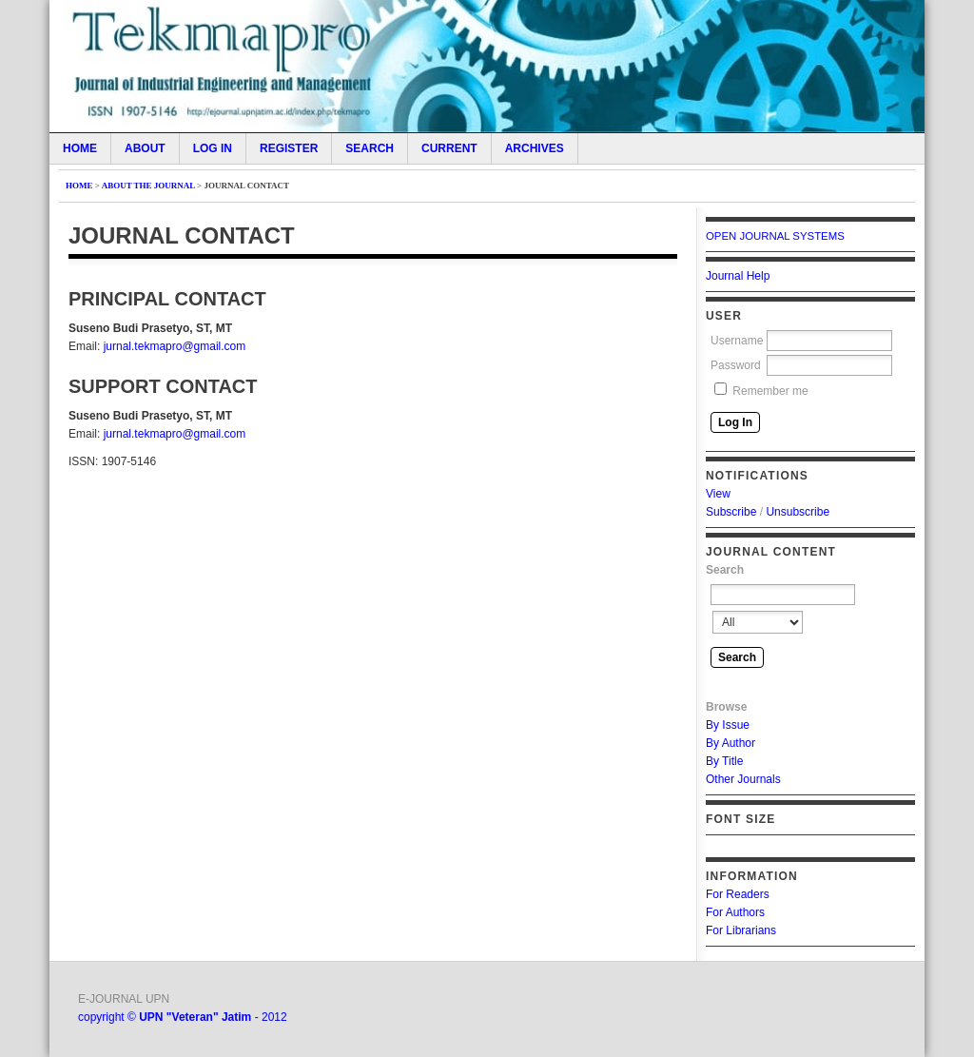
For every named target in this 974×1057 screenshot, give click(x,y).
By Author (730, 743)
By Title (724, 761)
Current (449, 148)
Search (369, 148)
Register (289, 148)
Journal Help (737, 276)
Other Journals (743, 779)
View (718, 493)
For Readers (737, 894)
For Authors (735, 912)
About (145, 148)
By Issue (728, 725)
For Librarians (741, 930)
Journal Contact (246, 185)
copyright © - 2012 (182, 1017)
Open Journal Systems (775, 236)
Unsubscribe (797, 512)
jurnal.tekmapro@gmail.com (175, 346)
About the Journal (148, 185)
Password (736, 365)
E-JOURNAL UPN (123, 999)
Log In (212, 148)
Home (80, 148)
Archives (534, 148)
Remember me (770, 391)
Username (737, 340)
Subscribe (731, 512)
